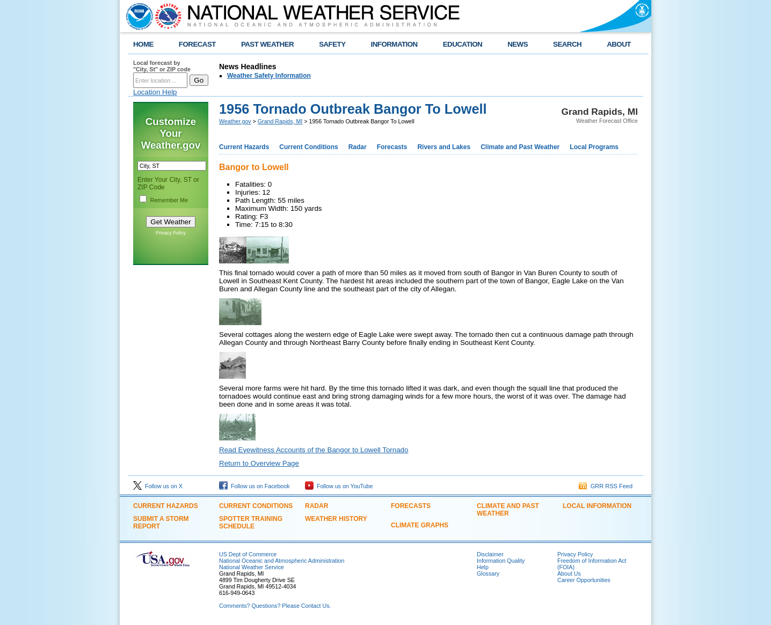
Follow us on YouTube (339, 486)
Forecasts (392, 147)
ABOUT (619, 44)
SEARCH (567, 44)
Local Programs (594, 147)
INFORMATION (394, 44)
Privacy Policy (171, 233)
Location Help (155, 92)
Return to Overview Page (259, 463)
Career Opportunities (583, 580)
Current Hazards (244, 147)
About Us (569, 573)
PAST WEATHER (267, 44)
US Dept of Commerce (248, 554)
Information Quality (501, 560)
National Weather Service (251, 567)
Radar (357, 147)
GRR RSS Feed (605, 486)
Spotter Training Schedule (250, 522)
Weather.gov (235, 121)
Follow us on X (158, 486)
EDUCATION (462, 44)
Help (483, 567)
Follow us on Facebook (254, 486)
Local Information (597, 506)
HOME (143, 44)
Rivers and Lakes (443, 147)
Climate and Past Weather (520, 147)
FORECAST (197, 44)
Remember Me (169, 200)
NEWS (517, 44)
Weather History (336, 519)
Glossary (488, 573)
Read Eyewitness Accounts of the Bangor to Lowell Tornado (313, 450)
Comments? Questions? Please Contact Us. (275, 605)
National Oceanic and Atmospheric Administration (281, 560)
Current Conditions (308, 147)
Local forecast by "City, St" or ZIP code (162, 66)
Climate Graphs (419, 525)
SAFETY (332, 44)
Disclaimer (490, 554)
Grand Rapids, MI (280, 121)
